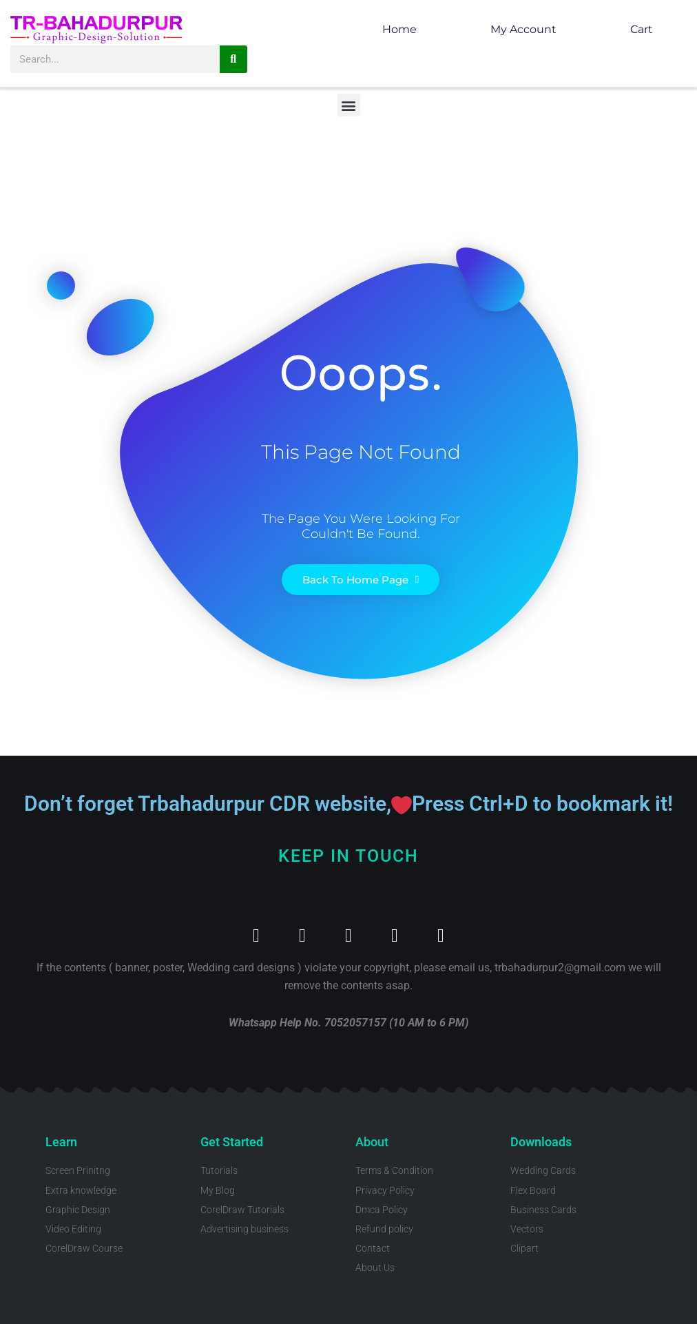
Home (399, 29)
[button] (348, 105)
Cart (641, 29)
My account (523, 29)
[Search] (233, 59)
